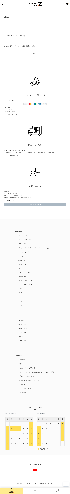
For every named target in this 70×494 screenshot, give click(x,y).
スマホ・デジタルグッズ (25, 272)
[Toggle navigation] (4, 4)
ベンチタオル (22, 264)
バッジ (20, 305)
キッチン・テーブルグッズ (26, 280)
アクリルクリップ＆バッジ (26, 252)
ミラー (20, 288)
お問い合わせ (22, 392)
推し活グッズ (22, 324)
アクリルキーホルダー (24, 239)
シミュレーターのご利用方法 (26, 368)
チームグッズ (22, 332)
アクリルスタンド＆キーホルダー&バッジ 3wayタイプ (33, 248)
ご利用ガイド (19, 355)
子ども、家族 (22, 340)
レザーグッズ (22, 276)
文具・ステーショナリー (25, 284)
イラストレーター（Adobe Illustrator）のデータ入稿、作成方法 (36, 372)
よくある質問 (22, 384)
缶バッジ (21, 268)
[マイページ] (35, 491)
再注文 (20, 364)
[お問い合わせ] (58, 491)
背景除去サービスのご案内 (26, 376)
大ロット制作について (24, 388)
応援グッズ (21, 336)
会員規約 (50, 483)
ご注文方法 (21, 360)
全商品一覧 (18, 231)
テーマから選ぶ (19, 320)
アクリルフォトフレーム (25, 243)
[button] (11, 114)
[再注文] (11, 491)
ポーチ (20, 293)
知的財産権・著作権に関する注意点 (28, 380)
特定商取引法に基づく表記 (24, 483)
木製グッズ (21, 260)
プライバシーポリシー (40, 483)
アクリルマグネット (24, 256)
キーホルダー (22, 301)
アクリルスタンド (23, 235)
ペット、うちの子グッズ (25, 328)
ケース (20, 297)
